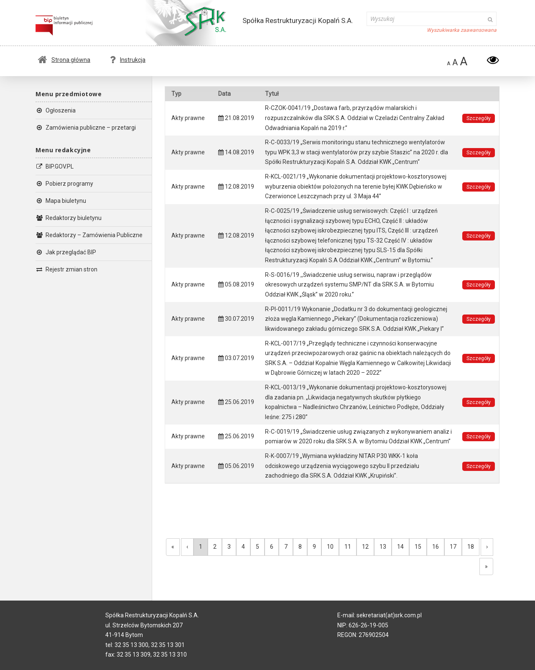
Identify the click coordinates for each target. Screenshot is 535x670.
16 (435, 546)
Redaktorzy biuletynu (69, 218)
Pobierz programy (64, 183)
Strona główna (64, 59)
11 (347, 546)
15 (418, 546)
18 (470, 546)
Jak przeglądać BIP (66, 252)
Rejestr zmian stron (66, 269)
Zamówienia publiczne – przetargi (86, 127)
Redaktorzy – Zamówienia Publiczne (89, 235)
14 (400, 546)
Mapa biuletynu (61, 200)
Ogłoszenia (56, 110)
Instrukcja (127, 59)
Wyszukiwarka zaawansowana (462, 30)
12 (365, 546)
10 (330, 546)
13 (383, 546)
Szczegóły (478, 118)
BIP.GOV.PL (55, 166)
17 (453, 546)
